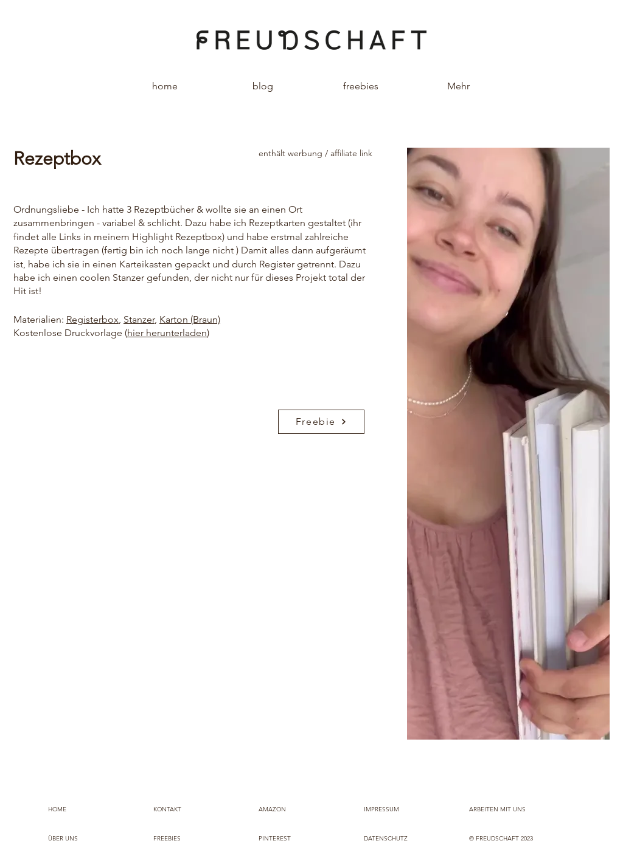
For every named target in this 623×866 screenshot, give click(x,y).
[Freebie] (321, 422)
